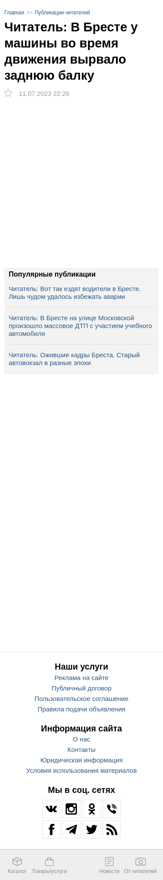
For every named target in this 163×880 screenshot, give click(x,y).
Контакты (81, 749)
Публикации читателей (62, 13)
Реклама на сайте (81, 677)
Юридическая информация (81, 760)
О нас (81, 739)
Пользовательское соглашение (81, 698)
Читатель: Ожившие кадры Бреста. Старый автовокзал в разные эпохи (74, 358)
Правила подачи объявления (82, 709)
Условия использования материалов (81, 770)
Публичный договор (82, 688)
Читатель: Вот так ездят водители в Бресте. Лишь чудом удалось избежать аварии (75, 292)
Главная (14, 13)
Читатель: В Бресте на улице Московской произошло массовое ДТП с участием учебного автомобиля (80, 325)
